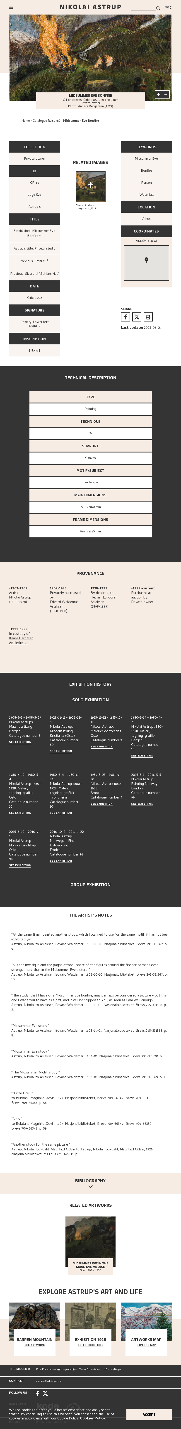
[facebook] (125, 316)
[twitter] (136, 316)
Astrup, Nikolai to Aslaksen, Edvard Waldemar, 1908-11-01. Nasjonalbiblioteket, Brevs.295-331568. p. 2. (89, 1007)
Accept (149, 1414)
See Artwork (34, 1345)
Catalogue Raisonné (46, 121)
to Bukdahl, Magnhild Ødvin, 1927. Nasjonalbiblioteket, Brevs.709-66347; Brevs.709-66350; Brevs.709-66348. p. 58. (82, 1100)
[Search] (158, 8)
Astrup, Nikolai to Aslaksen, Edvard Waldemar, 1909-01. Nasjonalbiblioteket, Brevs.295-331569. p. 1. (88, 1077)
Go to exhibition (91, 1345)
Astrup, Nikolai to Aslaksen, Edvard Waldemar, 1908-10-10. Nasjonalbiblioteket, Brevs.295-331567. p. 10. (89, 977)
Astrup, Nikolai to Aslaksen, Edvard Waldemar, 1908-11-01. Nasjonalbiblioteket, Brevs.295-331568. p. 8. (89, 1033)
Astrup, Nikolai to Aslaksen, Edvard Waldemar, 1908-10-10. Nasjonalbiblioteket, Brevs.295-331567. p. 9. (89, 947)
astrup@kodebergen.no (48, 1381)
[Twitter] (45, 1394)
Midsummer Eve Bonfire (81, 121)
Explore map (146, 1345)
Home (26, 121)
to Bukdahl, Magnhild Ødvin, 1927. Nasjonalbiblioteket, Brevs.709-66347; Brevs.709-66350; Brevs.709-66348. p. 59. (82, 1126)
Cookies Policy (92, 1419)
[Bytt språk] (168, 8)
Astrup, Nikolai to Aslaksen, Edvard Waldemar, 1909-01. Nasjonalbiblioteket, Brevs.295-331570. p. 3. (88, 1057)
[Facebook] (37, 1394)
